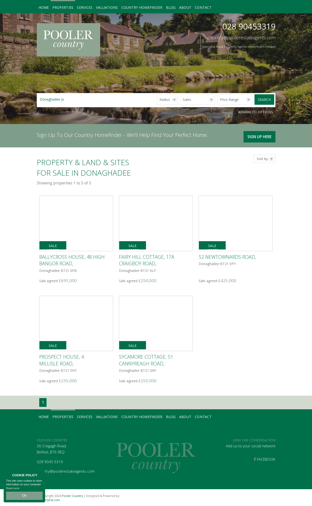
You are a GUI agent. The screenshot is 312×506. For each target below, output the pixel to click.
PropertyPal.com (48, 499)
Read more (12, 489)
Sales (187, 99)
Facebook (264, 458)
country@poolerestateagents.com (241, 37)
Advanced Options (255, 112)
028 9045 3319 (50, 460)
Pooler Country (72, 495)
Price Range (229, 99)
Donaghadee (52, 99)
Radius (164, 99)
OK (24, 496)
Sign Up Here (258, 135)
